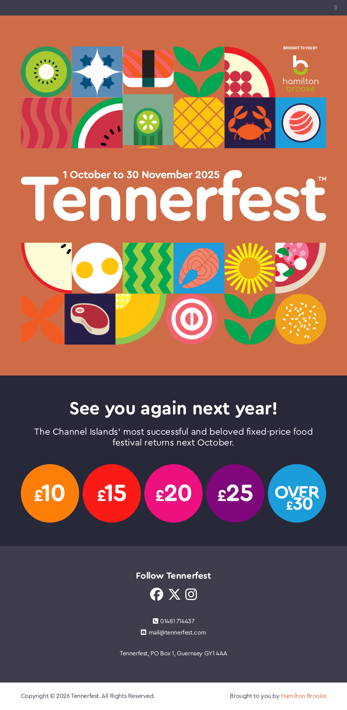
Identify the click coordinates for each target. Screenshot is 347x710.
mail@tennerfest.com (173, 632)
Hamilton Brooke (303, 696)
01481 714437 (174, 621)
